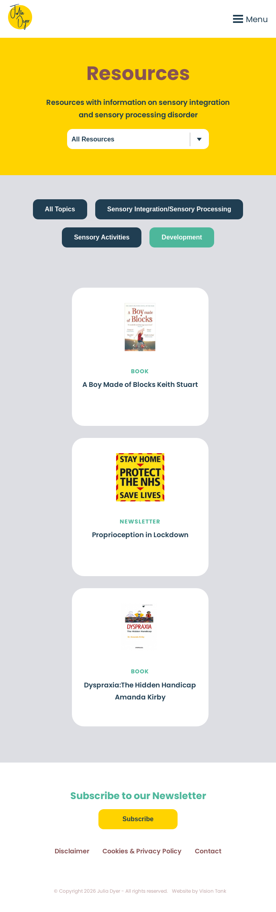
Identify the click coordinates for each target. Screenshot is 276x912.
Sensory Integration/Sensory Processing (169, 209)
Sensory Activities (101, 237)
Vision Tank (212, 890)
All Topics (60, 209)
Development (181, 237)
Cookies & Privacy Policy (142, 851)
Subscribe (138, 819)
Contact (208, 851)
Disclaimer (72, 851)
